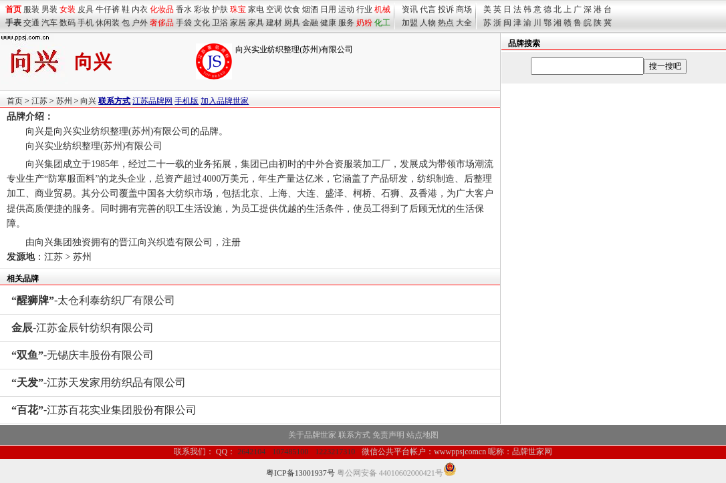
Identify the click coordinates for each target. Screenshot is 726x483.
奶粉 (364, 22)
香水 (184, 9)
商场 (464, 9)
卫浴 (220, 22)
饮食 (292, 9)
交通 (31, 22)
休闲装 (108, 22)
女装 (67, 9)
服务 (346, 22)
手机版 (186, 101)
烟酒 (310, 9)
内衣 (140, 9)
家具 (256, 22)
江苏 (39, 101)
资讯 (410, 9)
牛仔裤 (108, 9)
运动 (346, 9)
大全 (464, 22)
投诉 (446, 9)
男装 (49, 9)
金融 (310, 22)
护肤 (220, 9)
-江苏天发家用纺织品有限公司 (98, 382)
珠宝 (238, 9)
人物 (428, 22)
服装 (31, 9)
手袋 (184, 22)
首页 (15, 101)
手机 (86, 22)
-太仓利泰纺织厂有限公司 (93, 300)
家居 (238, 22)
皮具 (86, 9)
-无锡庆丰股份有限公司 (82, 355)
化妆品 (162, 9)
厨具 (292, 22)
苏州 (64, 101)
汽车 (49, 22)
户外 (140, 22)
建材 (274, 22)
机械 (382, 9)
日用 (328, 9)
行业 (364, 9)
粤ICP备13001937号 (300, 473)
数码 (67, 22)
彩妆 (202, 9)
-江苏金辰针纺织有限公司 (82, 327)
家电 (256, 9)
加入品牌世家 (225, 101)
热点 (446, 22)
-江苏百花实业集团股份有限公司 (104, 410)
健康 (328, 22)
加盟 (410, 22)
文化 (202, 22)
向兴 (88, 101)
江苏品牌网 (152, 101)
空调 (274, 9)
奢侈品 (162, 22)
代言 (428, 9)
